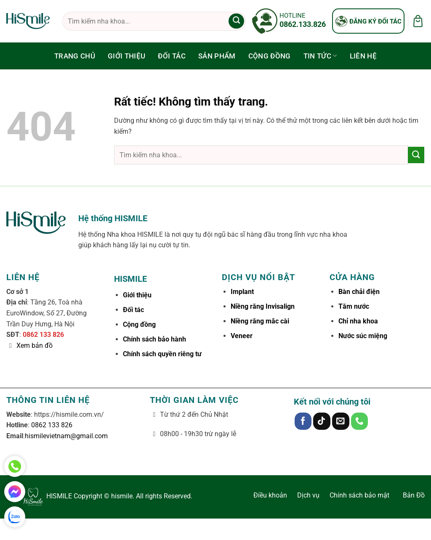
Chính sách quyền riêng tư (162, 354)
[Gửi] (236, 21)
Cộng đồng (269, 56)
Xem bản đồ (34, 345)
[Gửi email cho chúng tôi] (340, 421)
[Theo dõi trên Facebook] (303, 421)
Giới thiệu (126, 56)
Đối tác (171, 56)
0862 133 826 (43, 335)
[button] (418, 21)
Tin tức (320, 56)
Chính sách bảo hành (154, 339)
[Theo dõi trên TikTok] (321, 421)
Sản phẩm (217, 56)
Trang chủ (74, 56)
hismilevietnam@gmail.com (66, 436)
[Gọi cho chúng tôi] (359, 421)
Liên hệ (363, 56)
